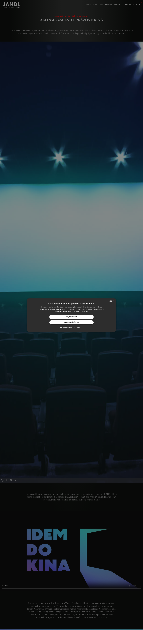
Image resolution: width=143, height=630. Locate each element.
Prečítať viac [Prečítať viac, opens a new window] (84, 311)
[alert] (71, 315)
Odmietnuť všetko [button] (71, 322)
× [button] (114, 301)
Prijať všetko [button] (71, 317)
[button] (71, 328)
